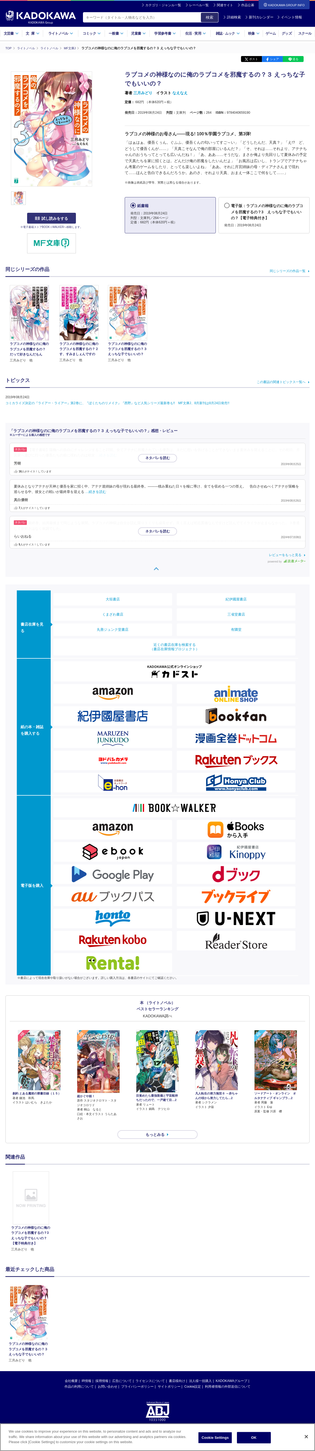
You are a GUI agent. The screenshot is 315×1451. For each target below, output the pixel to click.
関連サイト (225, 5)
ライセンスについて (150, 1371)
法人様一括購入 (200, 1371)
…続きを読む (106, 455)
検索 (209, 17)
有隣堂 (236, 629)
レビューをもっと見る (285, 555)
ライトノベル (60, 33)
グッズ (287, 33)
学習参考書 (165, 33)
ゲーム (271, 33)
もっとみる (155, 1125)
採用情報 (101, 1371)
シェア (274, 59)
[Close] (306, 1437)
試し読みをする (51, 218)
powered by (287, 561)
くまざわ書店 (112, 614)
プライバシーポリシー (137, 1377)
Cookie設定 (192, 1377)
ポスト (253, 59)
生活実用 (195, 33)
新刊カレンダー (259, 17)
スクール (304, 33)
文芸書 (11, 33)
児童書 (138, 33)
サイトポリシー (169, 1377)
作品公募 (247, 5)
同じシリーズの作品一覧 (288, 271)
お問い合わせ (107, 1377)
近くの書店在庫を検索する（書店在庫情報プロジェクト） (174, 646)
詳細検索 (232, 17)
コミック (92, 33)
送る (295, 59)
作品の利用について (79, 1377)
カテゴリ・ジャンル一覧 (163, 5)
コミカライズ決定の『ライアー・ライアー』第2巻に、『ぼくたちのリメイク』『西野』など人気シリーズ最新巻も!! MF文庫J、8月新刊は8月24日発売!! (117, 403)
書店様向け (177, 1371)
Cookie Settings (215, 1438)
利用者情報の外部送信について (227, 1377)
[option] (30, 1202)
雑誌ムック (228, 33)
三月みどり (142, 93)
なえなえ (180, 93)
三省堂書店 (236, 614)
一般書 (116, 33)
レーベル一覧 (199, 5)
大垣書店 (113, 599)
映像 (254, 33)
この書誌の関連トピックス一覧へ (281, 382)
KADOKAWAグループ (231, 1371)
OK (253, 1438)
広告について (122, 1371)
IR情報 (86, 1371)
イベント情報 (289, 17)
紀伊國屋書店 (236, 599)
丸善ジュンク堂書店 (112, 629)
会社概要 (71, 1371)
